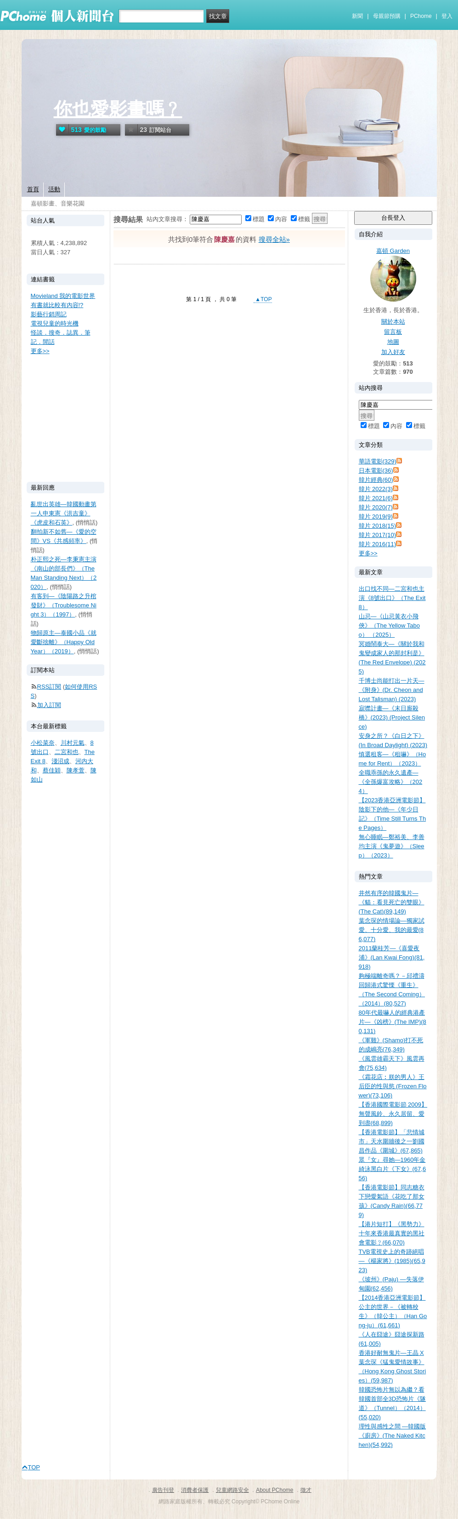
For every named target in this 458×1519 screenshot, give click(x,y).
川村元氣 (73, 742)
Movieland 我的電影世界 (63, 295)
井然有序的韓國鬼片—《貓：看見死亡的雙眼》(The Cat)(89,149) (391, 902)
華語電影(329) (377, 461)
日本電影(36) (376, 470)
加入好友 (393, 351)
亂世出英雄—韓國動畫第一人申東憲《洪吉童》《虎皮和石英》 (63, 513)
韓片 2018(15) (377, 525)
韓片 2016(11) (377, 544)
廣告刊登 (163, 1490)
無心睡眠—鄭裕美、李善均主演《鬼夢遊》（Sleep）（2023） (391, 846)
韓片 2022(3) (376, 488)
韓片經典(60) (376, 479)
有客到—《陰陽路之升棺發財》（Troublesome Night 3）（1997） (63, 605)
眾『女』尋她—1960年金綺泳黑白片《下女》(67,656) (392, 1169)
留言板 (393, 331)
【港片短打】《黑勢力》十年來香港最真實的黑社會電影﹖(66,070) (391, 1233)
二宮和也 (67, 751)
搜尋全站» (274, 239)
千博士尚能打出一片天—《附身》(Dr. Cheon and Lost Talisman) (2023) (391, 689)
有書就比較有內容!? (57, 305)
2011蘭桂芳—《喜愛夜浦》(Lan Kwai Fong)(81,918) (392, 957)
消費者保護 (195, 1490)
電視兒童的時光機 (55, 323)
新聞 (357, 16)
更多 (368, 553)
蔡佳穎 (52, 770)
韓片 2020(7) (376, 507)
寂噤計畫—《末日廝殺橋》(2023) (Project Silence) (392, 717)
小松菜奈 (43, 742)
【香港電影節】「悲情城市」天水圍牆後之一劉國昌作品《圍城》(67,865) (391, 1141)
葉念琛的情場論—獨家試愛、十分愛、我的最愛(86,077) (391, 929)
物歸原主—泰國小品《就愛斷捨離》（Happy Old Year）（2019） (63, 642)
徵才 (305, 1490)
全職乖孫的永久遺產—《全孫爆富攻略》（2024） (391, 781)
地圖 (393, 341)
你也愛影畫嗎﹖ (118, 109)
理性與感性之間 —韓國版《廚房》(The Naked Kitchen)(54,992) (392, 1435)
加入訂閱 (49, 705)
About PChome (274, 1490)
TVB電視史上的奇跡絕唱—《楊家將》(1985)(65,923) (392, 1260)
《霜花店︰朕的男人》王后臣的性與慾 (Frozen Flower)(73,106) (393, 1086)
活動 (54, 189)
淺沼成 (60, 761)
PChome (421, 16)
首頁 (33, 189)
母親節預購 (387, 16)
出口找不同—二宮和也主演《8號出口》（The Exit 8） (392, 598)
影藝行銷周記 (49, 314)
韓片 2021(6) (376, 498)
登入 (446, 16)
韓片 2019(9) (376, 516)
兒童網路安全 (232, 1490)
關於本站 (393, 321)
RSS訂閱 (49, 686)
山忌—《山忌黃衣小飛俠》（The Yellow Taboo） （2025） (389, 625)
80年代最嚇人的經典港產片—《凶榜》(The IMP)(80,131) (392, 1021)
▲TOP (263, 299)
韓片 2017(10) (377, 534)
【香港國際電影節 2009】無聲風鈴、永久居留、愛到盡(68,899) (393, 1113)
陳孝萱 (76, 770)
